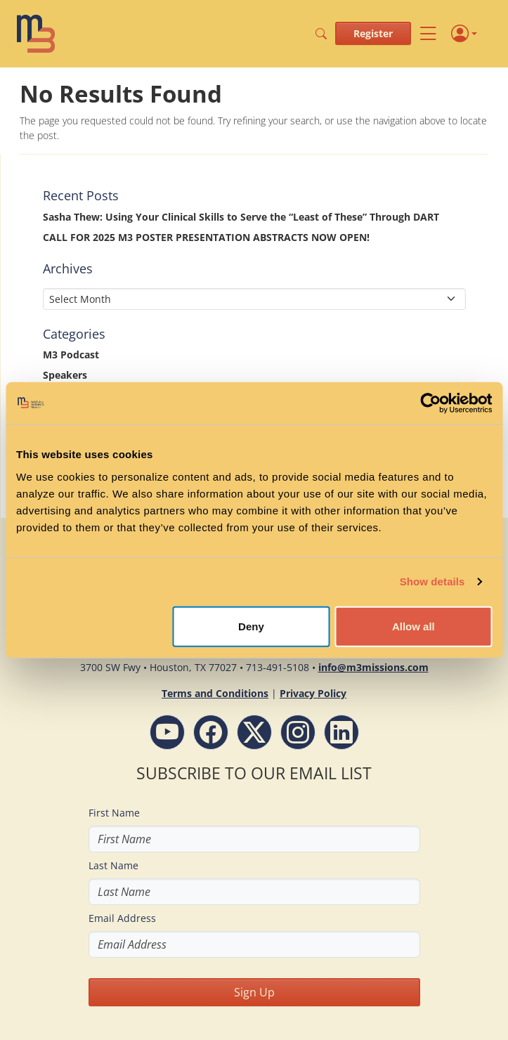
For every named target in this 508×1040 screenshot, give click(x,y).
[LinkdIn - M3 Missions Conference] (341, 732)
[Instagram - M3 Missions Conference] (298, 732)
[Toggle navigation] (428, 33)
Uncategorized (78, 436)
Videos (59, 476)
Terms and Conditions (215, 693)
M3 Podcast (71, 354)
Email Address (122, 918)
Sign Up (254, 992)
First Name (114, 812)
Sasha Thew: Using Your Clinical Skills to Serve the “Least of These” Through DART (241, 216)
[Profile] (464, 34)
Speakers (65, 375)
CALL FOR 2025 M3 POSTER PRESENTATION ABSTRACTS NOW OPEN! (206, 237)
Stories (60, 415)
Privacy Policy (313, 693)
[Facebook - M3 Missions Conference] (210, 732)
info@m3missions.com (373, 667)
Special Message (82, 395)
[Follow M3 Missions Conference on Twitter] (254, 732)
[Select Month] (254, 299)
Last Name (113, 865)
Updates (63, 456)
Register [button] (373, 33)
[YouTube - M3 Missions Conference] (167, 732)
